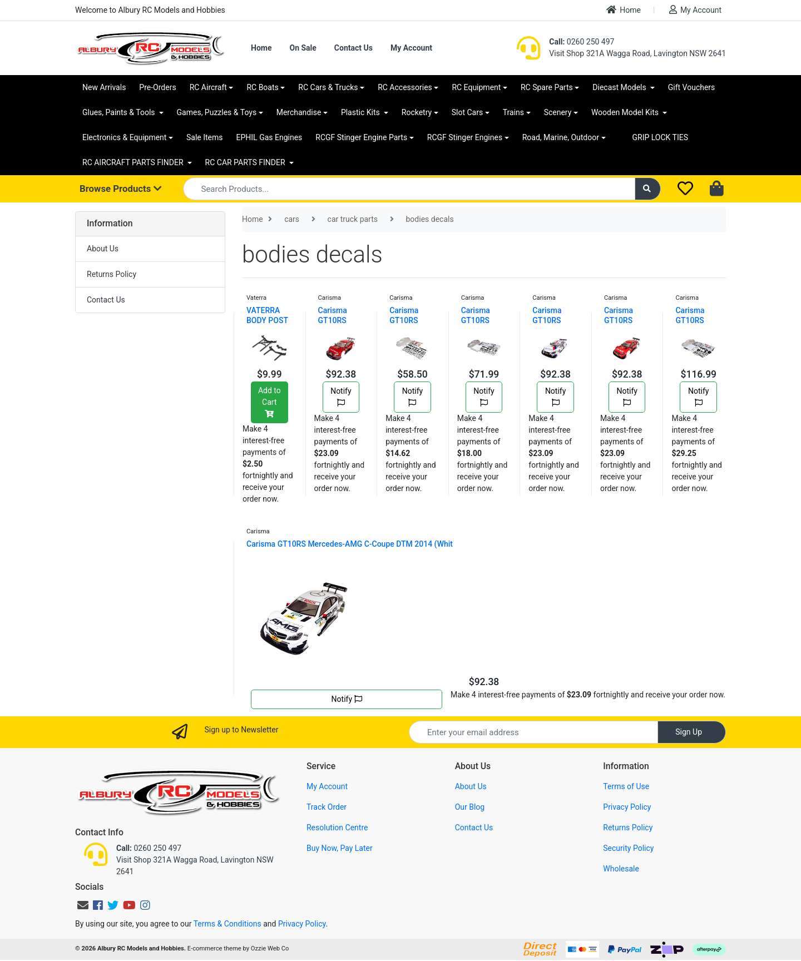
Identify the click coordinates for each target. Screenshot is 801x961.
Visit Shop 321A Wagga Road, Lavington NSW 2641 (637, 53)
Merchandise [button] (299, 112)
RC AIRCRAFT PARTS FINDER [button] (133, 162)
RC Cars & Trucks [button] (328, 87)
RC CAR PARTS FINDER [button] (246, 162)
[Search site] (648, 188)
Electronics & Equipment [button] (124, 137)
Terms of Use (626, 786)
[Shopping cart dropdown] (718, 189)
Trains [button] (513, 112)
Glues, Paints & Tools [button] (119, 112)
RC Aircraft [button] (208, 87)
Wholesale (621, 868)
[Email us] (82, 905)
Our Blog (470, 807)
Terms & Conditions (227, 923)
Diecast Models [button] (620, 87)
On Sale (302, 47)
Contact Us (353, 47)
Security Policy (628, 848)
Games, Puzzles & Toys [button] (217, 112)
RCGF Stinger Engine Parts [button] (361, 137)
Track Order (326, 807)
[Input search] (409, 188)
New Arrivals (104, 87)
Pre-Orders (157, 87)
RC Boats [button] (262, 87)
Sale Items (204, 137)
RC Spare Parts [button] (547, 87)
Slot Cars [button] (467, 112)
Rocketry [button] (417, 112)
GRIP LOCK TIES (660, 137)
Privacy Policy (627, 807)
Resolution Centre (337, 827)
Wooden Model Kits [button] (626, 112)
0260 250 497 (581, 41)
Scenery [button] (558, 112)
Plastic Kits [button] (361, 112)
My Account (695, 9)
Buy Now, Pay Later (339, 848)
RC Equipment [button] (476, 87)
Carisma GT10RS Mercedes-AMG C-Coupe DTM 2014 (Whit (349, 543)
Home (623, 9)
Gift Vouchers (691, 87)
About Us (102, 248)
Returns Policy (111, 274)
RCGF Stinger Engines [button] (464, 137)
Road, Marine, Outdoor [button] (560, 137)
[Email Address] (533, 732)
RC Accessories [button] (405, 87)
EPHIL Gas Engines (269, 137)
